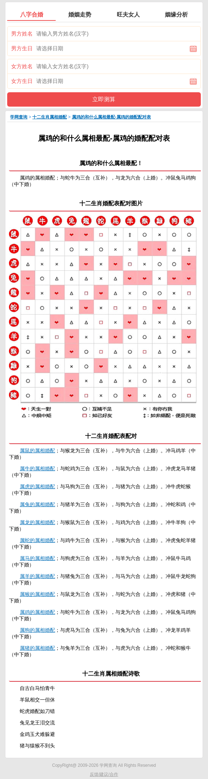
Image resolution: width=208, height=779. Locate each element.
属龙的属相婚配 (37, 522)
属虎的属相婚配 (37, 486)
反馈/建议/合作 (104, 774)
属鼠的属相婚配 (37, 450)
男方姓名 (22, 34)
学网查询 (18, 117)
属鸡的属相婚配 (37, 612)
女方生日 (22, 81)
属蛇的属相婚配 (37, 540)
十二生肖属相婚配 (49, 117)
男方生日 (22, 48)
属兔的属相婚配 (37, 504)
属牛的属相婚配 (37, 468)
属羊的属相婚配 (37, 576)
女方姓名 (22, 66)
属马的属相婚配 (37, 558)
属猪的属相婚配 (37, 648)
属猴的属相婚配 (37, 594)
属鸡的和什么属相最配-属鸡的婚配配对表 (111, 117)
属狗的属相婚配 (37, 630)
